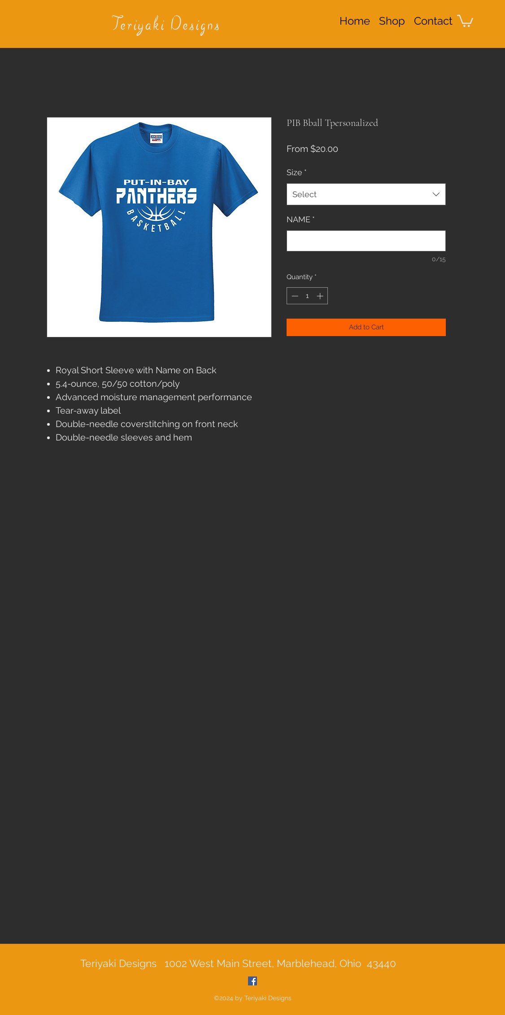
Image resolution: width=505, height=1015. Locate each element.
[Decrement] (294, 296)
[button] (465, 20)
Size (297, 172)
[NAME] (366, 240)
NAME (301, 219)
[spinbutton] (307, 296)
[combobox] (366, 194)
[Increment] (321, 296)
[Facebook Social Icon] (252, 980)
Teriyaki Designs (166, 26)
